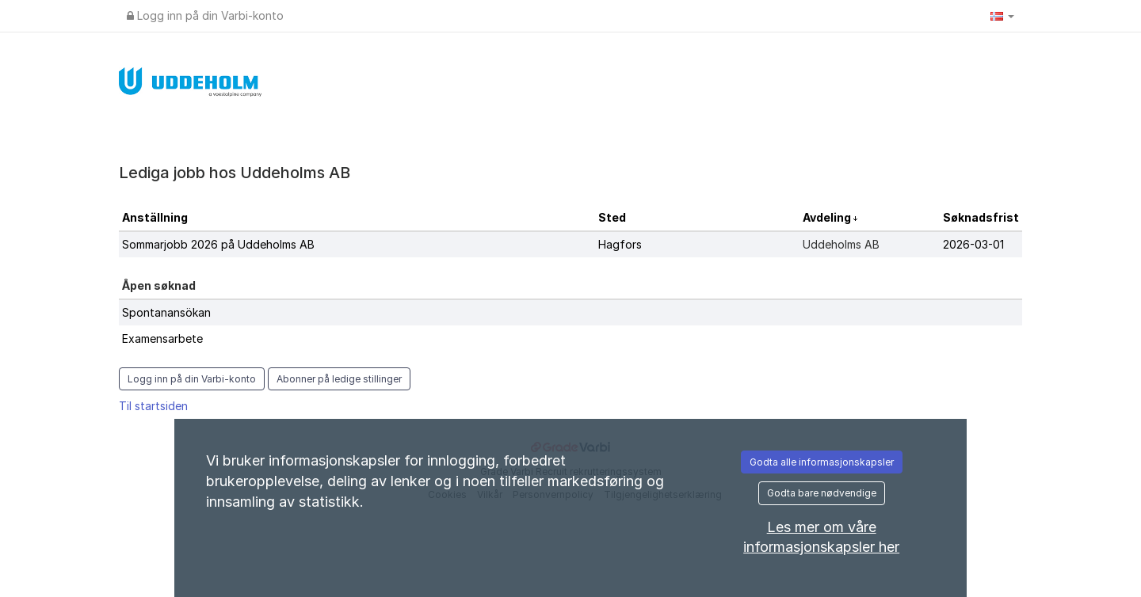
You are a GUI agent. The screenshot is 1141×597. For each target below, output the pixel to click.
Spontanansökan (166, 312)
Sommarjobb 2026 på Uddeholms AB (218, 244)
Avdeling (828, 217)
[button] (1002, 16)
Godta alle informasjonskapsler (822, 462)
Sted (612, 217)
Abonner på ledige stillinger (339, 379)
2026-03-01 (973, 244)
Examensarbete (162, 338)
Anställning (155, 217)
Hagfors (620, 244)
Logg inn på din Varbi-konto (205, 15)
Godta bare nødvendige (821, 493)
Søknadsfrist (981, 217)
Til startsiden (153, 406)
